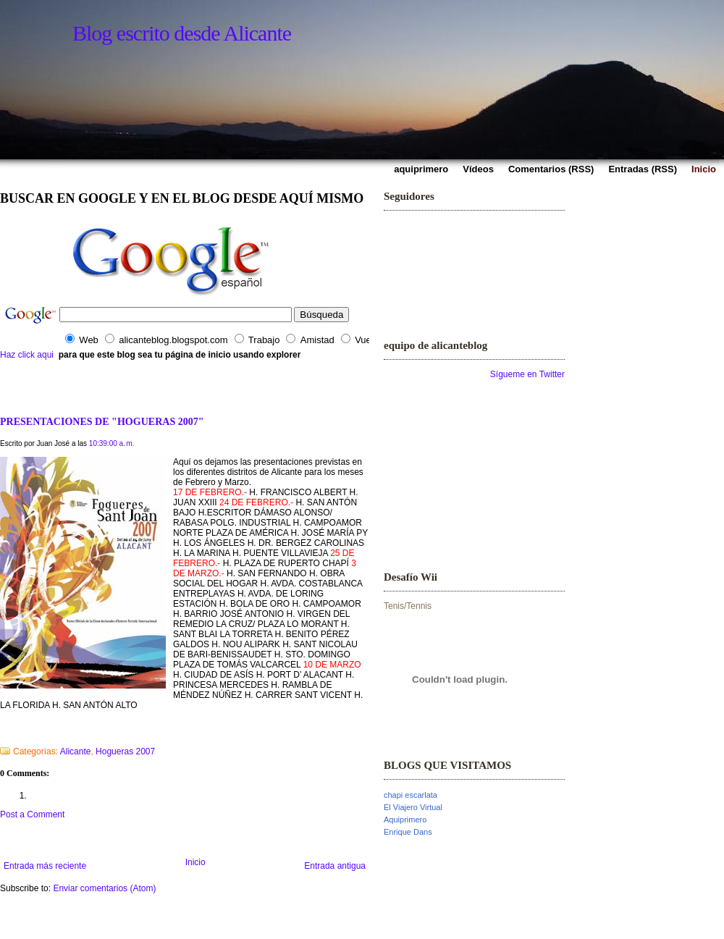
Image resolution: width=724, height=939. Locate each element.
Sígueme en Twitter (527, 374)
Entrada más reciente (45, 866)
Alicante (75, 751)
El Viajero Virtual (413, 807)
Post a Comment (32, 814)
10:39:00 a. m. (112, 443)
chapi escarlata (410, 795)
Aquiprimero (405, 819)
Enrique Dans (408, 832)
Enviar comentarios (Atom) (104, 888)
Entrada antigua (335, 866)
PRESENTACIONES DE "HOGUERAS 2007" (102, 421)
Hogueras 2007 (125, 751)
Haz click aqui (27, 355)
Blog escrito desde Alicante (181, 33)
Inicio (195, 862)
